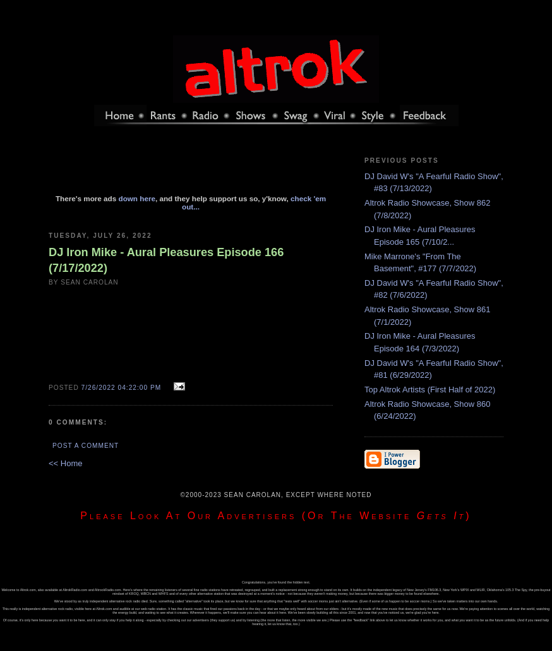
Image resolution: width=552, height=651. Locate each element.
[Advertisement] (191, 166)
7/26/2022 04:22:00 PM (121, 387)
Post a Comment (85, 445)
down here (137, 198)
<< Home (65, 463)
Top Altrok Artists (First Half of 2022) (429, 389)
